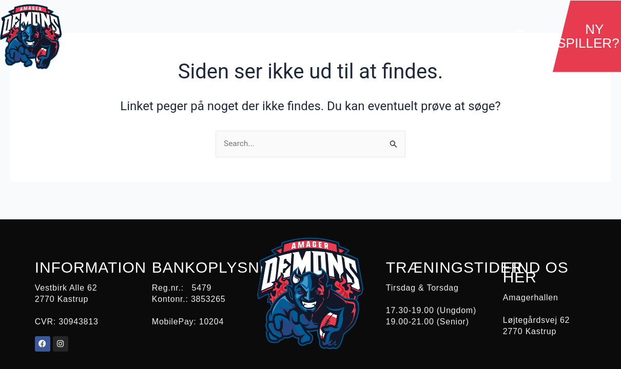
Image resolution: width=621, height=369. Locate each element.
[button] (519, 33)
